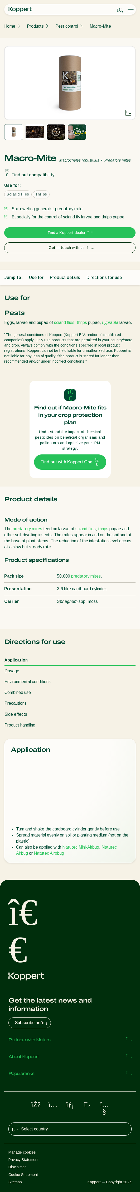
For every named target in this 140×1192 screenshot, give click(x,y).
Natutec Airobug (49, 853)
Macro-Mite (100, 26)
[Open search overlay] (120, 9)
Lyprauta (110, 322)
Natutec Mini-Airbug (80, 847)
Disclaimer (17, 1167)
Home (9, 26)
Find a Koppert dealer (70, 233)
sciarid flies (64, 322)
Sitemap (15, 1182)
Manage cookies (22, 1152)
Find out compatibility (29, 175)
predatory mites (27, 529)
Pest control (66, 26)
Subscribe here (32, 1023)
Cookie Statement (23, 1175)
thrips (82, 322)
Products (35, 26)
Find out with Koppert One (70, 462)
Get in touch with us (70, 248)
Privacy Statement (23, 1160)
